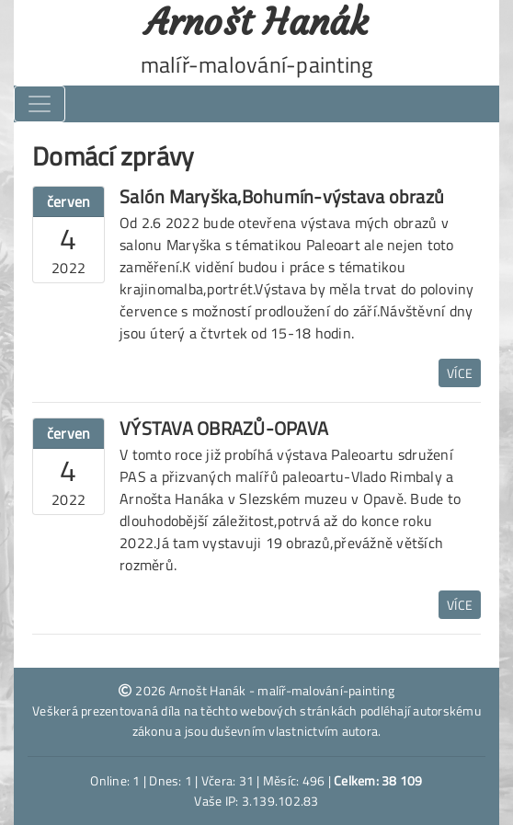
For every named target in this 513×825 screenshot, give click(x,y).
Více (460, 373)
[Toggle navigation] (39, 104)
